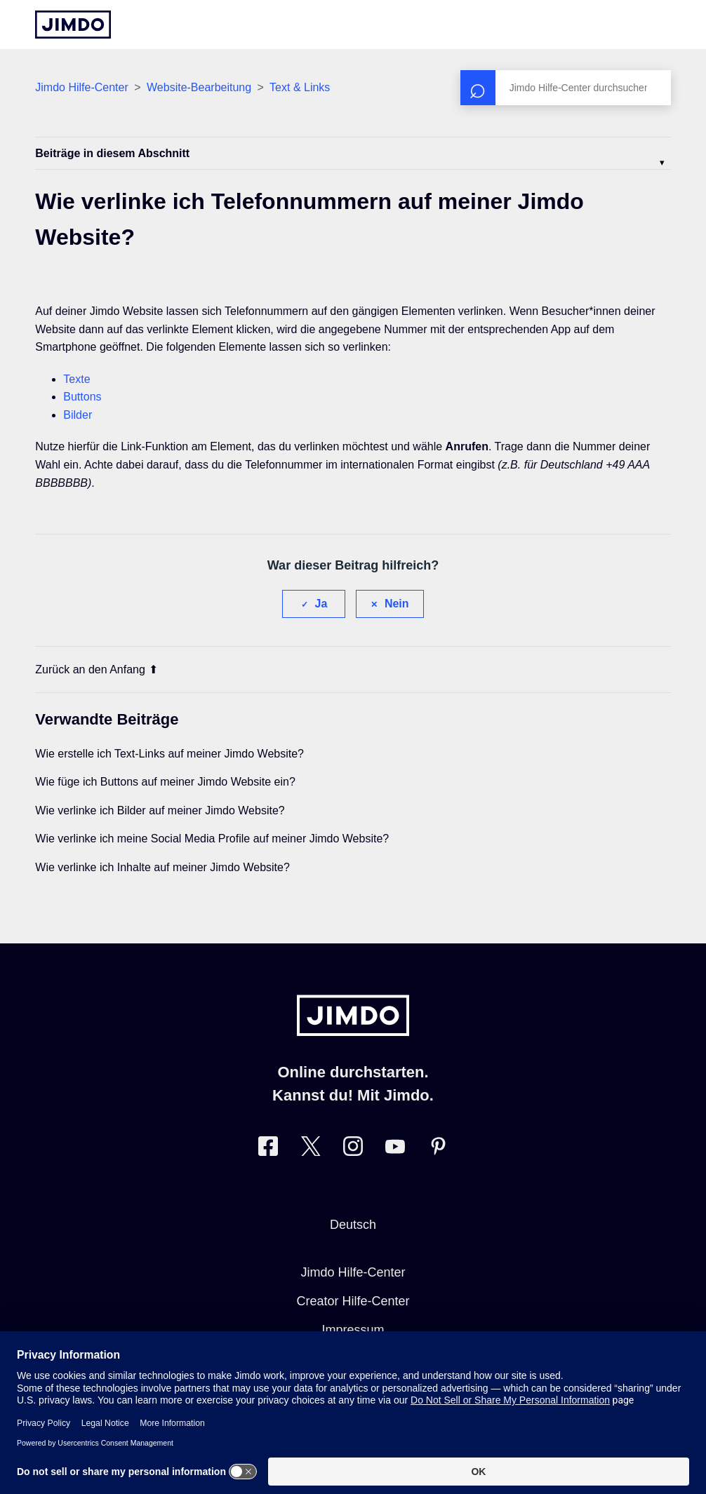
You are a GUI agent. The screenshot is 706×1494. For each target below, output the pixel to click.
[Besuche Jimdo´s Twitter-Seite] (311, 1149)
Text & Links (299, 87)
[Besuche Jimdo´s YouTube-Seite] (395, 1149)
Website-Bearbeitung (199, 87)
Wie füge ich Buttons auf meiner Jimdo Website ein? (165, 782)
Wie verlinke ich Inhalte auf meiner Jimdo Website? (162, 867)
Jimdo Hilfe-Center (81, 87)
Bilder (77, 415)
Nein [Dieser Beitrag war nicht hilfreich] (397, 604)
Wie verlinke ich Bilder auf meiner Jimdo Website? (159, 810)
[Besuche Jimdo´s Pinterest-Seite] (438, 1149)
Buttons (82, 397)
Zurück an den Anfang (96, 669)
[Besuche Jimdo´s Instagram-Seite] (353, 1149)
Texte (76, 379)
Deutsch (353, 1225)
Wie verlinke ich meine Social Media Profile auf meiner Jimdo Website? (212, 838)
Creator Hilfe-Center (352, 1301)
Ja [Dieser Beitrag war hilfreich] (321, 604)
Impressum (352, 1330)
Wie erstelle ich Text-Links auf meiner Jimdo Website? (169, 754)
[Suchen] (565, 87)
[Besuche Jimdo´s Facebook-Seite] (268, 1149)
